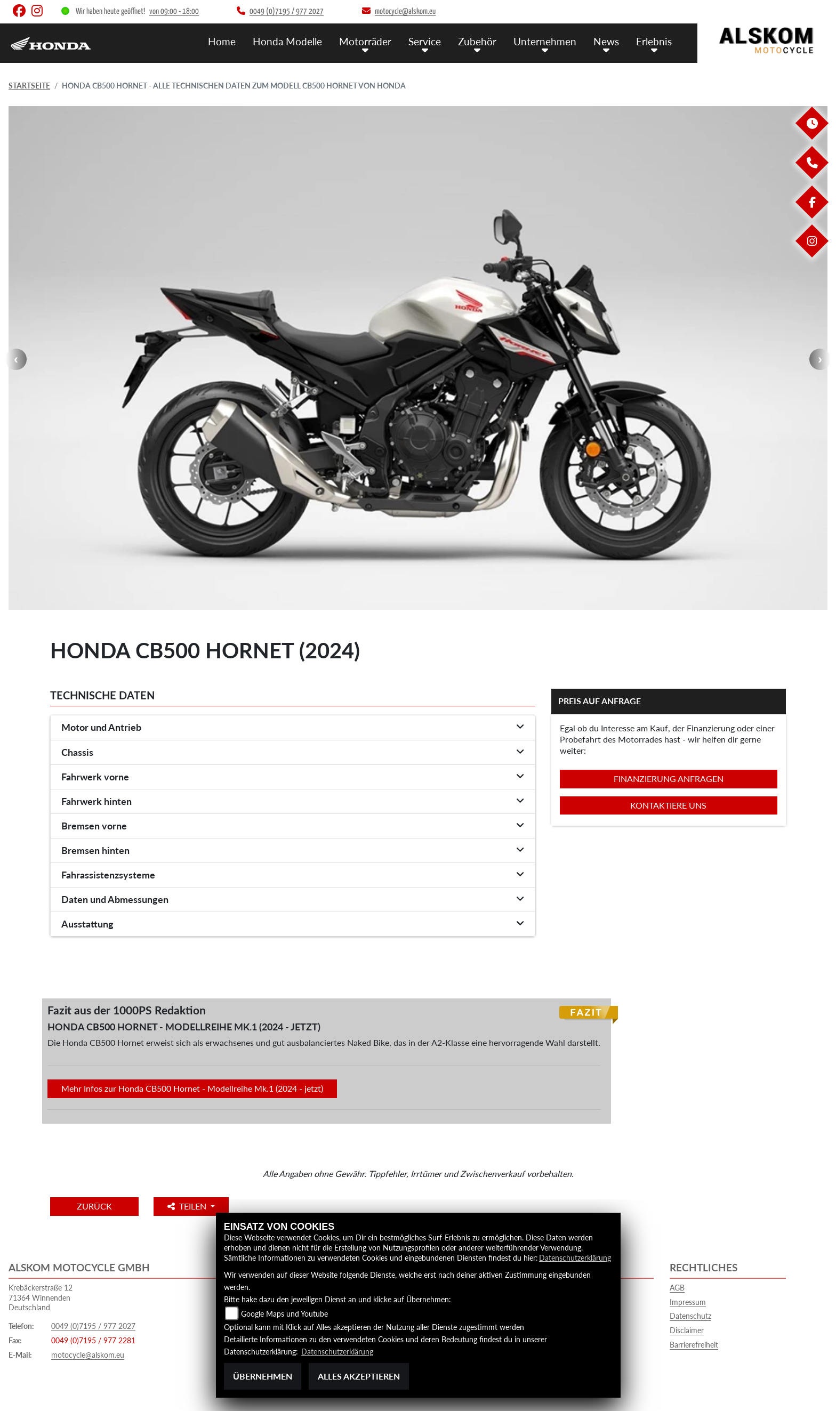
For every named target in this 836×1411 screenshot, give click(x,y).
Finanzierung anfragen (669, 778)
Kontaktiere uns (668, 805)
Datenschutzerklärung (575, 1257)
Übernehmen (262, 1376)
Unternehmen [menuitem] (544, 41)
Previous (16, 359)
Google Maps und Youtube (284, 1313)
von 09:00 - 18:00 (174, 11)
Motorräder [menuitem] (365, 41)
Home (222, 41)
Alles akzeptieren (359, 1376)
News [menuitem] (606, 41)
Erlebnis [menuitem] (654, 41)
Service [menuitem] (424, 41)
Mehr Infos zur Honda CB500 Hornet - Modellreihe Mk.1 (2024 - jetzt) (192, 1088)
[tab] (293, 727)
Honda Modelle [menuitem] (287, 41)
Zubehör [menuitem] (477, 41)
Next (820, 359)
